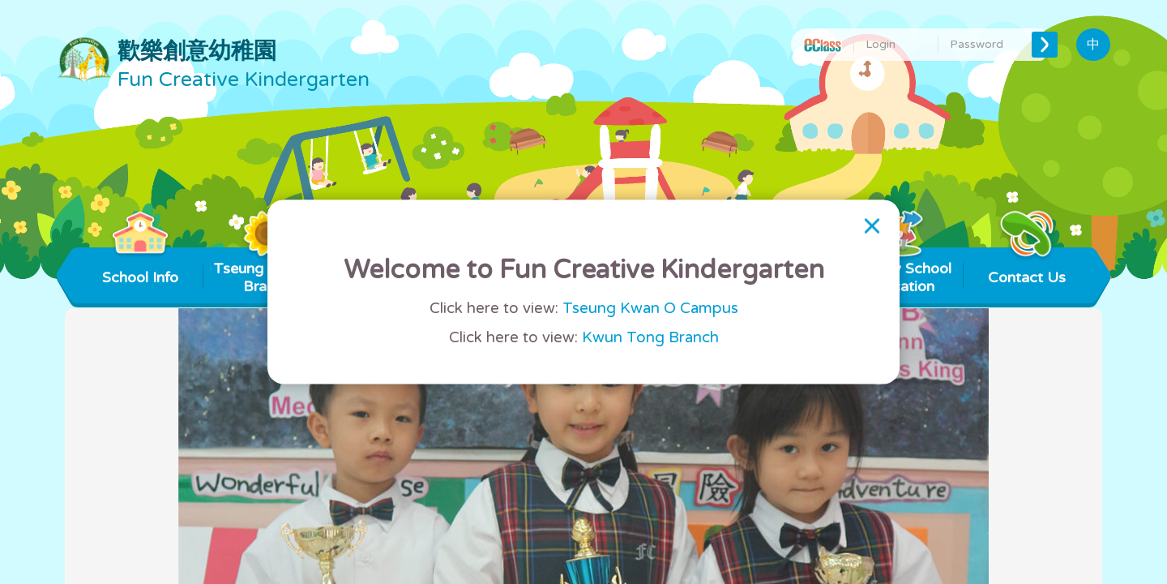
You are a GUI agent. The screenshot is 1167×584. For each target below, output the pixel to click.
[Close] (872, 225)
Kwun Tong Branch (650, 338)
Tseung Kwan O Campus (650, 308)
